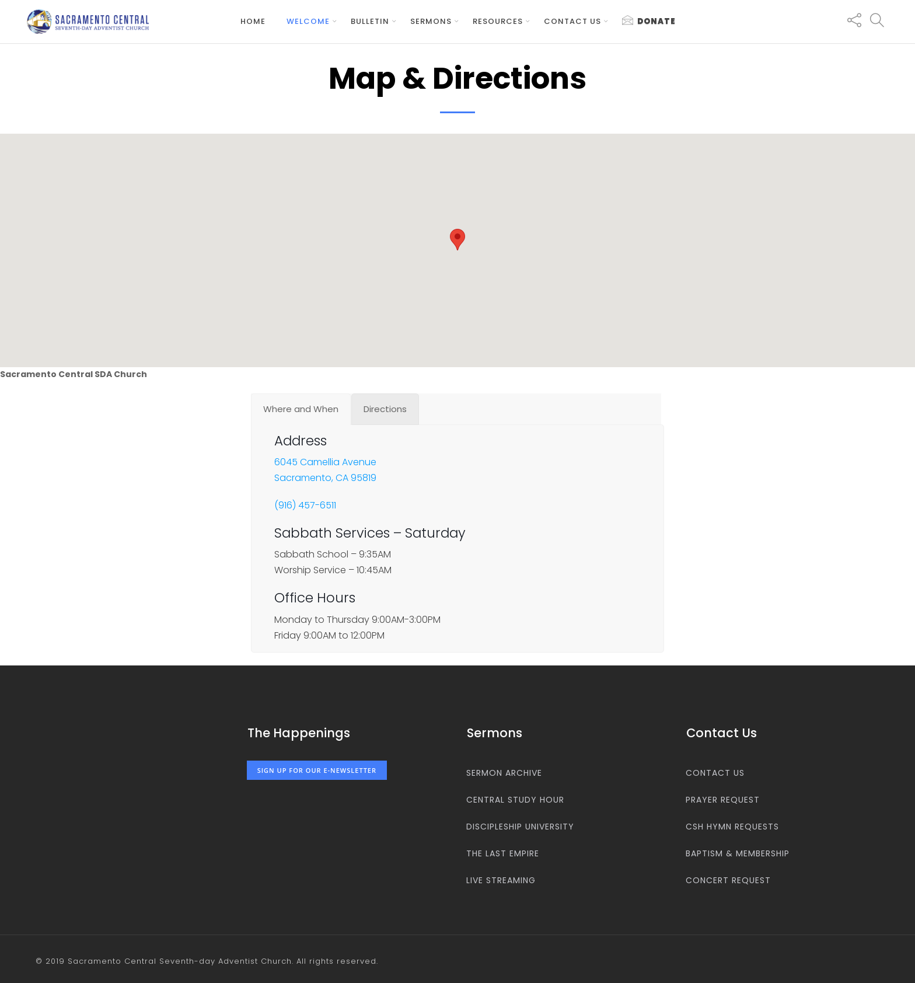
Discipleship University (520, 826)
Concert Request (728, 880)
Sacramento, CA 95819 (325, 478)
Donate (649, 21)
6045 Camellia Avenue (325, 462)
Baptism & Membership (738, 853)
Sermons (431, 21)
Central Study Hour (515, 800)
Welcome (308, 21)
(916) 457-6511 (305, 506)
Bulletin (370, 21)
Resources (498, 21)
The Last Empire (502, 853)
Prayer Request (723, 800)
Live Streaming (501, 880)
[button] (457, 239)
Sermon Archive (504, 773)
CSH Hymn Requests (732, 826)
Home (253, 21)
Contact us (572, 21)
